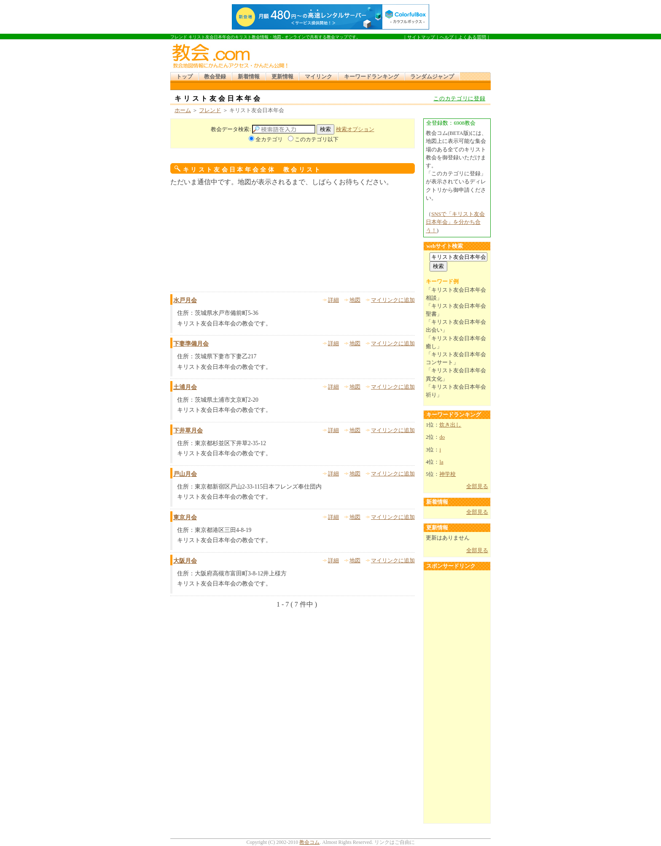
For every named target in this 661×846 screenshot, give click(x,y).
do (442, 437)
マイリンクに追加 (393, 300)
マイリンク (318, 77)
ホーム (183, 110)
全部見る (477, 486)
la (441, 462)
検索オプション (355, 129)
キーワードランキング (371, 77)
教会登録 (215, 77)
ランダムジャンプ (432, 77)
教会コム (309, 842)
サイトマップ (421, 37)
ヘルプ (447, 37)
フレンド (210, 110)
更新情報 (282, 77)
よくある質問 (472, 37)
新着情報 (249, 77)
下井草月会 (188, 430)
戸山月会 (185, 474)
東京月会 (185, 517)
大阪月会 (185, 561)
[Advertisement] (391, 54)
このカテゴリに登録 (459, 99)
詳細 (333, 300)
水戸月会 (185, 300)
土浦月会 (185, 387)
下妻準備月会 (191, 344)
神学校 (447, 474)
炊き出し (450, 425)
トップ (184, 77)
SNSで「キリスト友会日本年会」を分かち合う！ (455, 222)
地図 (354, 300)
